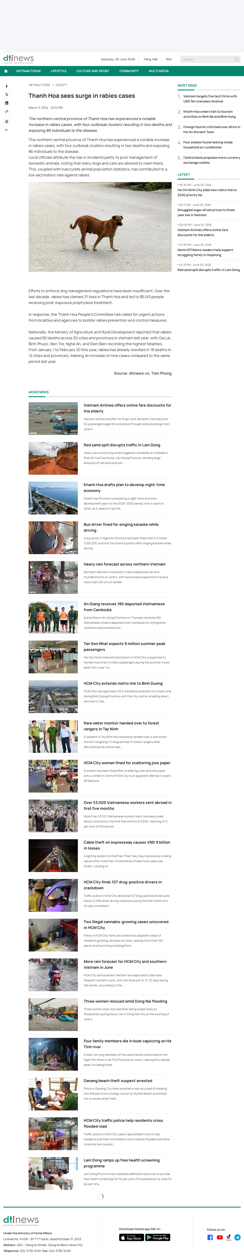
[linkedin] (6, 103)
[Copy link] (6, 111)
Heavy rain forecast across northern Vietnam (125, 564)
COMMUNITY (129, 71)
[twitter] (6, 94)
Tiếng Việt (150, 59)
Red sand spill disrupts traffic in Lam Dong (122, 444)
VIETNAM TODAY (28, 71)
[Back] (6, 130)
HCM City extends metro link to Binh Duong (123, 683)
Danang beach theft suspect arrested (118, 1080)
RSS (169, 59)
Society (61, 85)
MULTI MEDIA (159, 71)
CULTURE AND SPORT (93, 71)
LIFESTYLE (58, 71)
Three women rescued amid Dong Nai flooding (125, 1001)
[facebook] (6, 86)
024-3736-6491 (30, 1251)
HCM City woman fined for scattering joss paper (127, 762)
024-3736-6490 (60, 1251)
